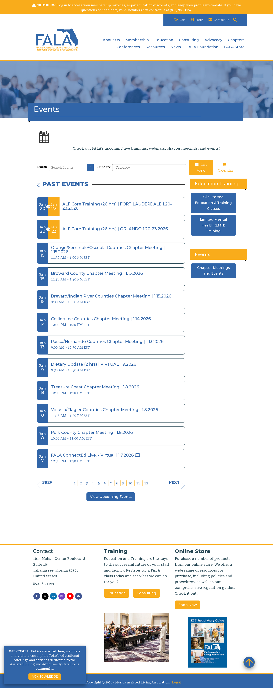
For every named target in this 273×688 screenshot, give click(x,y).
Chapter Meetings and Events (213, 271)
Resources (155, 47)
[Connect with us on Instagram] (62, 596)
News (176, 47)
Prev (44, 485)
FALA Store (234, 47)
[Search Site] (235, 20)
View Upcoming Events (111, 497)
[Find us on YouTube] (70, 596)
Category (103, 167)
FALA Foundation (202, 47)
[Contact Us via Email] (78, 596)
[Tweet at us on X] (45, 596)
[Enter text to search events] (68, 167)
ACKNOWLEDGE (45, 676)
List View (201, 167)
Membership (137, 40)
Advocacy (213, 40)
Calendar (224, 167)
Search (42, 167)
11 (138, 483)
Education (164, 40)
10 (130, 483)
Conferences (128, 47)
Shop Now (187, 605)
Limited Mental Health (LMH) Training (213, 225)
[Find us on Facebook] (37, 596)
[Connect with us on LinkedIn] (53, 596)
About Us (111, 40)
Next (177, 485)
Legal (176, 682)
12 (146, 483)
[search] (90, 167)
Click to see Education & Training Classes (213, 203)
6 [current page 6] (105, 483)
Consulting (189, 40)
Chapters (236, 40)
